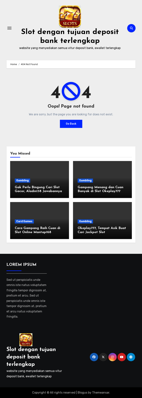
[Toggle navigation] (9, 28)
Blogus (82, 392)
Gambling (22, 180)
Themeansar (100, 392)
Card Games (24, 221)
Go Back (71, 123)
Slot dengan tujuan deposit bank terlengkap (31, 357)
